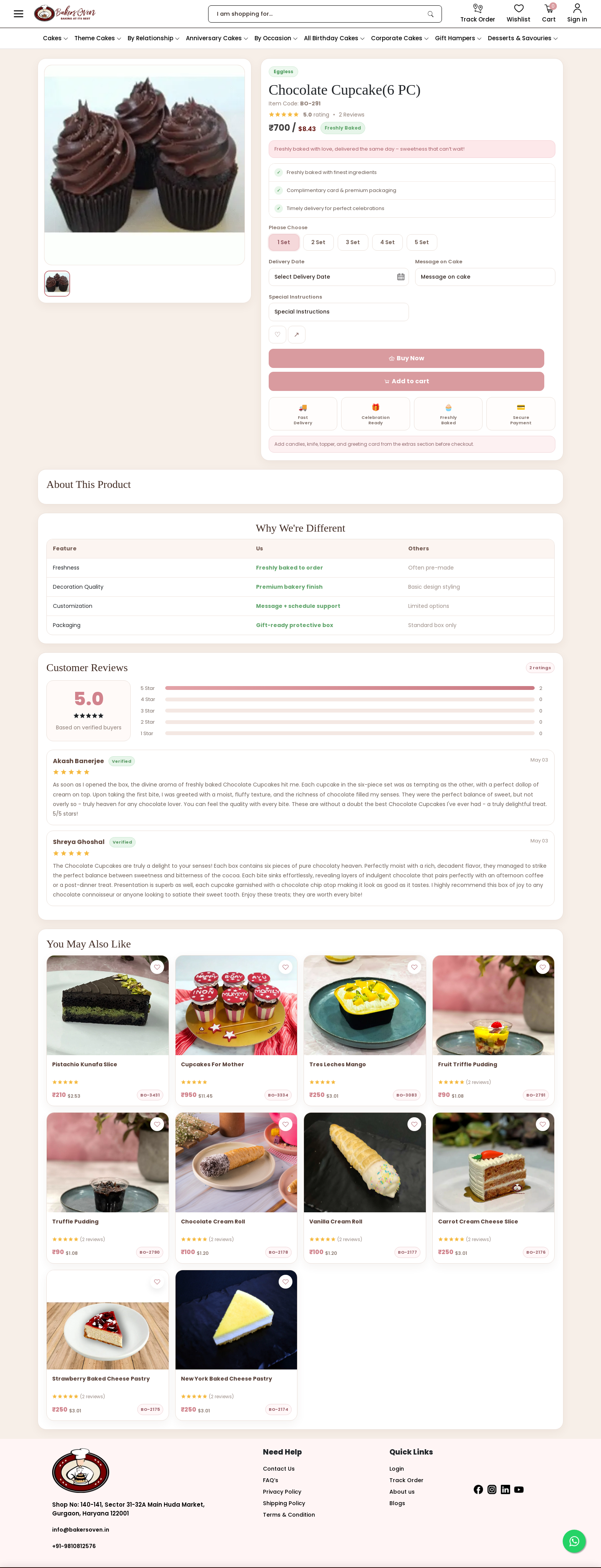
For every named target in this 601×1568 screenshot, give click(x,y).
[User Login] (577, 13)
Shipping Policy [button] (285, 1482)
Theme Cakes (98, 38)
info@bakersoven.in (82, 1509)
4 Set (387, 242)
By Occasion (276, 38)
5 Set (422, 242)
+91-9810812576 (75, 1525)
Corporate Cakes (400, 38)
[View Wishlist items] (518, 13)
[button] (18, 14)
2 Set (318, 242)
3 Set (353, 242)
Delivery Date (286, 261)
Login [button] (397, 1447)
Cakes (55, 38)
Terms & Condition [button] (291, 1493)
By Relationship (154, 38)
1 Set (284, 242)
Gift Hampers (458, 38)
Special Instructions (295, 298)
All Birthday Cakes (334, 38)
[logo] (65, 13)
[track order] (477, 13)
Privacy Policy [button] (283, 1470)
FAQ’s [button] (271, 1459)
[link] (430, 13)
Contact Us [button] (280, 1447)
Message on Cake (438, 261)
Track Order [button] (406, 1459)
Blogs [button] (397, 1482)
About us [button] (402, 1470)
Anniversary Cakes (217, 38)
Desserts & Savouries (523, 38)
